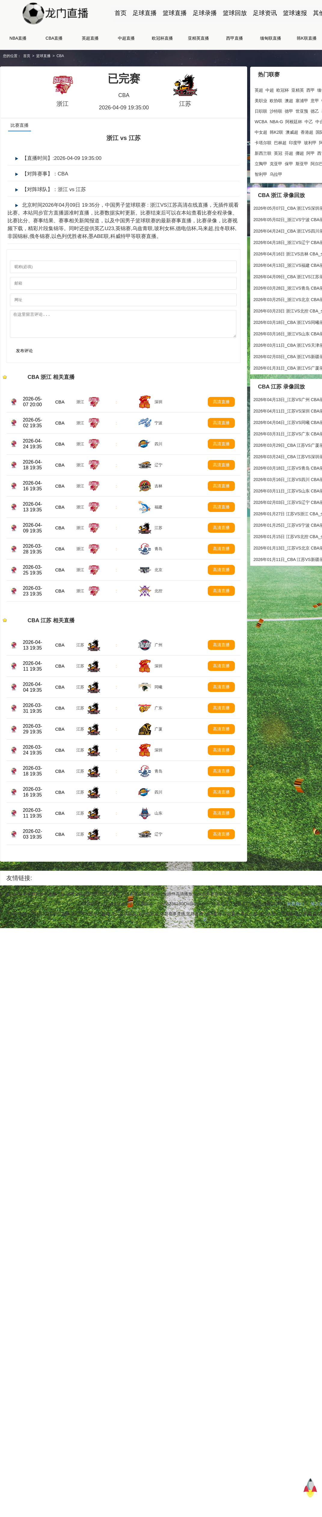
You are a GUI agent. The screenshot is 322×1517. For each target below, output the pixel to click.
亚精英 (299, 89)
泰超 (312, 110)
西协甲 (295, 153)
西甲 (312, 89)
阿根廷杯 (264, 121)
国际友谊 (295, 131)
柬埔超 (308, 142)
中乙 (280, 121)
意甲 (301, 100)
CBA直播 (54, 38)
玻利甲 (277, 142)
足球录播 (204, 13)
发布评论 (24, 355)
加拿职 (308, 121)
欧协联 (262, 100)
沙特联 (262, 110)
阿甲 (282, 153)
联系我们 (296, 933)
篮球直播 (174, 13)
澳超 (275, 100)
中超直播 (126, 38)
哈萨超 (297, 163)
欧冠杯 (284, 89)
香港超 (277, 131)
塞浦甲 (288, 100)
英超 (260, 89)
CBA (60, 56)
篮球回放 (234, 13)
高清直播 (224, 407)
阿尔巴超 (279, 163)
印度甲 (262, 142)
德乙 (301, 110)
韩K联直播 (306, 38)
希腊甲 (310, 153)
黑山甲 (312, 163)
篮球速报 (295, 13)
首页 (120, 13)
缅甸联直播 (270, 38)
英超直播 (90, 38)
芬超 (260, 153)
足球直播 (144, 13)
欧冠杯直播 (162, 38)
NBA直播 (18, 38)
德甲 (275, 110)
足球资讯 (265, 13)
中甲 (312, 100)
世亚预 (288, 110)
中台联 (293, 121)
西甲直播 (234, 38)
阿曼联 (293, 142)
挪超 (271, 153)
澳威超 (262, 131)
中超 (271, 89)
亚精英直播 (198, 38)
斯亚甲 (262, 163)
